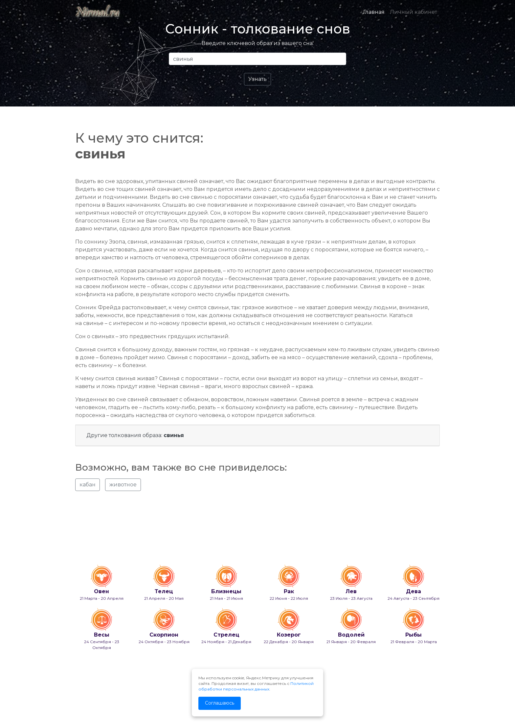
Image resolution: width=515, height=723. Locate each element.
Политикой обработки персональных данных (256, 686)
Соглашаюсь (219, 703)
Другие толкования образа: (135, 435)
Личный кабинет (413, 12)
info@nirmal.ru (90, 700)
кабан (87, 484)
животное (123, 484)
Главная (374, 12)
